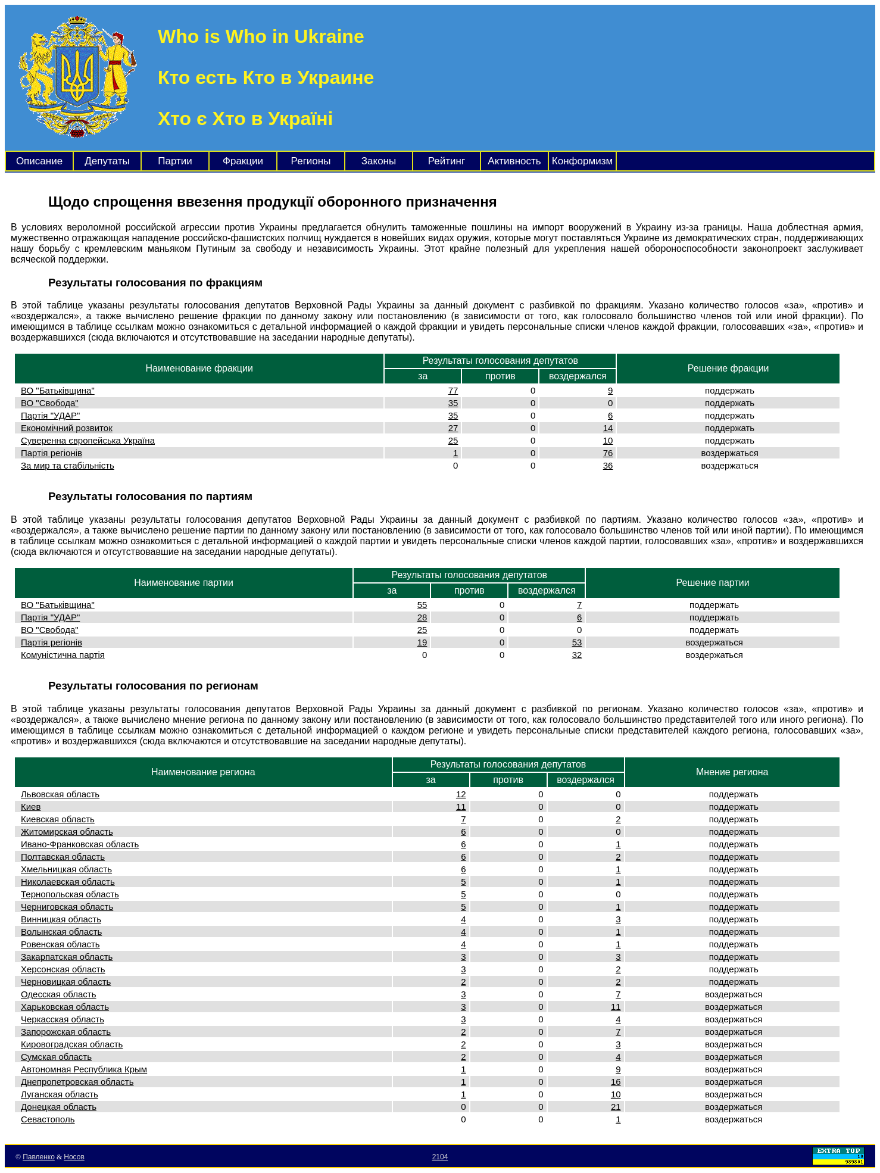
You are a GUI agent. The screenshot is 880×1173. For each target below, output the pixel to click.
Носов (74, 1157)
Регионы (311, 161)
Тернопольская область (70, 894)
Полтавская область (63, 856)
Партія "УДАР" (50, 415)
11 (461, 806)
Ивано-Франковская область (80, 844)
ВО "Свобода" (50, 403)
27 (453, 428)
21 (616, 1107)
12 (461, 794)
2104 (440, 1157)
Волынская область (61, 931)
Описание (39, 161)
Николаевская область (68, 881)
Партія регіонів (51, 453)
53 (577, 642)
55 (422, 605)
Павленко (39, 1157)
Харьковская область (65, 1007)
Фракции (243, 161)
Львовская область (60, 794)
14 (608, 428)
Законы (378, 161)
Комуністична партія (63, 655)
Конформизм (582, 161)
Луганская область (59, 1094)
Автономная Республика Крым (84, 1069)
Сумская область (56, 1057)
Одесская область (58, 994)
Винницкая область (61, 919)
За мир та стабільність (67, 465)
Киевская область (58, 819)
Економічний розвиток (67, 428)
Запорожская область (66, 1032)
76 (608, 453)
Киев (30, 806)
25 (453, 440)
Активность (514, 161)
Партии (175, 161)
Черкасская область (62, 1019)
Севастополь (48, 1119)
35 (453, 403)
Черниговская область (67, 906)
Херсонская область (63, 969)
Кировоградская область (72, 1044)
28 (422, 617)
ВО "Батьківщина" (58, 390)
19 (422, 642)
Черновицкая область (66, 982)
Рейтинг (446, 161)
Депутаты (107, 161)
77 (453, 390)
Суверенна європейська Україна (88, 440)
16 (616, 1082)
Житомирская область (67, 831)
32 (577, 655)
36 (608, 465)
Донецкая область (58, 1107)
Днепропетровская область (77, 1082)
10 (608, 440)
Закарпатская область (67, 956)
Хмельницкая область (66, 869)
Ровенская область (60, 944)
